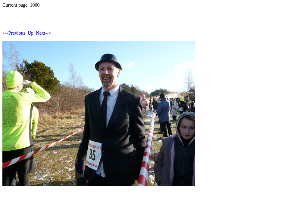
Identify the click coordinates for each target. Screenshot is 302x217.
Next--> (43, 33)
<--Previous (13, 33)
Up (31, 33)
